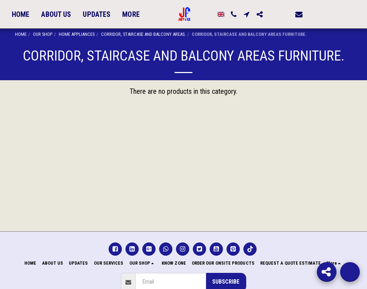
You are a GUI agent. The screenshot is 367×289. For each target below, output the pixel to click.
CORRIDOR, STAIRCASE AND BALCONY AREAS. (143, 34)
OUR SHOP (42, 34)
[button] (266, 14)
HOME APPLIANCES (77, 34)
